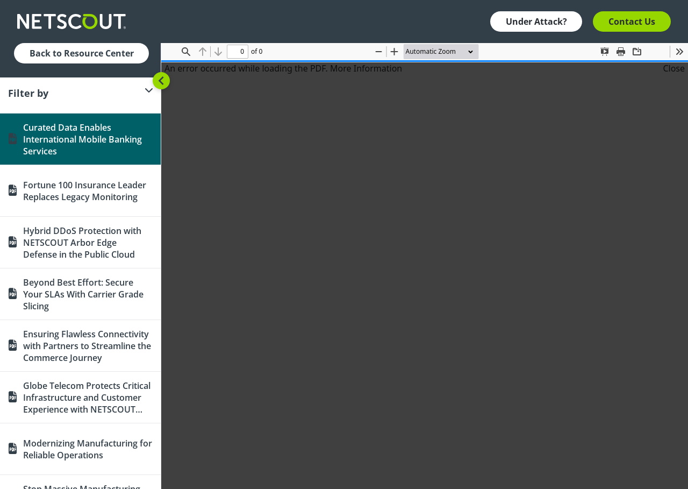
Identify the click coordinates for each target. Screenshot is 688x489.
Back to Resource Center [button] (82, 53)
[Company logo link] (74, 21)
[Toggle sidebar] (161, 80)
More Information (366, 68)
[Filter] (80, 93)
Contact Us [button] (631, 21)
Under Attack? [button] (536, 21)
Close (674, 68)
